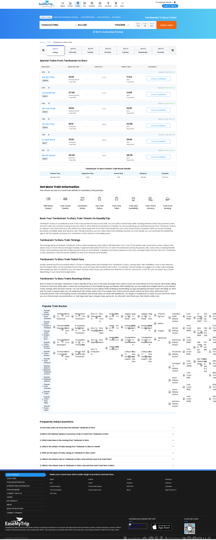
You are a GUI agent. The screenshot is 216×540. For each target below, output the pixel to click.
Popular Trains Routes (46, 353)
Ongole (156, 330)
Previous (43, 50)
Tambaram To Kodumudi (56, 316)
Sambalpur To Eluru (107, 338)
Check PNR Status (87, 17)
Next (172, 50)
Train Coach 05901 (184, 339)
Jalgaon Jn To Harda (123, 316)
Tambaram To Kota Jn (64, 341)
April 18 (73, 49)
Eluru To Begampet (90, 341)
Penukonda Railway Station (170, 354)
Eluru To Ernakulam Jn (90, 351)
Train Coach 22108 (184, 398)
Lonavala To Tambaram (74, 342)
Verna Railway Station (170, 392)
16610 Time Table (210, 339)
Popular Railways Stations (46, 379)
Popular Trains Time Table (46, 400)
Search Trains (46, 17)
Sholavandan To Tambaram (80, 342)
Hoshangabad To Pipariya (123, 326)
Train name (46, 67)
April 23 (161, 49)
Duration (99, 67)
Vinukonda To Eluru (114, 326)
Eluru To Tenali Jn (98, 317)
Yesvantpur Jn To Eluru (114, 348)
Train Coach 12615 (184, 375)
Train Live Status (103, 17)
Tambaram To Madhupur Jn (64, 355)
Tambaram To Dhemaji (64, 315)
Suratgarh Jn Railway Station (170, 367)
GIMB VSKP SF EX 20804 (202, 332)
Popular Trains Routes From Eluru (46, 335)
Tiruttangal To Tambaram (80, 328)
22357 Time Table (210, 316)
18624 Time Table (210, 375)
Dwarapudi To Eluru (114, 338)
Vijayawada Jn (156, 339)
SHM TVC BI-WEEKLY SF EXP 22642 (202, 365)
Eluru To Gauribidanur (98, 341)
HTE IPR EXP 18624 (202, 346)
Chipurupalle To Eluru (107, 348)
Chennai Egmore (156, 315)
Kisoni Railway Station (170, 380)
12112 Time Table (210, 363)
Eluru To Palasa (98, 330)
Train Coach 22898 (184, 363)
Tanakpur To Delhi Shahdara (123, 339)
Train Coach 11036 (184, 351)
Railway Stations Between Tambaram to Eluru (46, 370)
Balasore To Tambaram (74, 316)
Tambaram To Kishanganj (56, 342)
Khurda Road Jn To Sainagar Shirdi (131, 357)
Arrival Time (126, 67)
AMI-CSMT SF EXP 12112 (196, 347)
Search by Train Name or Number (66, 17)
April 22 (143, 49)
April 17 (55, 49)
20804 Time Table (210, 351)
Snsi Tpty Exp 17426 (202, 317)
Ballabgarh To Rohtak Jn (131, 328)
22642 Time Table (210, 398)
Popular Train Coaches (46, 386)
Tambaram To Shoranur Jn (64, 329)
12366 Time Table (210, 387)
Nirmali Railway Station (170, 330)
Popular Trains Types (46, 408)
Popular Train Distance (46, 361)
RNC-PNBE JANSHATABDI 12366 (196, 361)
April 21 (125, 49)
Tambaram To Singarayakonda (56, 326)
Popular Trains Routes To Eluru (46, 345)
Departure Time (74, 67)
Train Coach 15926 (184, 316)
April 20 (108, 49)
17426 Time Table (210, 328)
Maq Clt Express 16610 (196, 332)
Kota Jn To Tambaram (80, 315)
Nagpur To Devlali (131, 316)
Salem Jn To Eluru (107, 328)
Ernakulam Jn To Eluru (107, 316)
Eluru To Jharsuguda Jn (90, 316)
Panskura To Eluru (114, 315)
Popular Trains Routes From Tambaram (46, 314)
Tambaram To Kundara (56, 353)
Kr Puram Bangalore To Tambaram (74, 329)
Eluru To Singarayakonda (90, 329)
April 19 (90, 49)
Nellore (156, 323)
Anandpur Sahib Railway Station (170, 317)
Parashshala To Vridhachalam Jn (131, 341)
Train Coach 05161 (184, 387)
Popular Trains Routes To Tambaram (46, 325)
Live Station (116, 17)
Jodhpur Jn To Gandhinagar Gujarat (123, 355)
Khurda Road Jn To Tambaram (74, 354)
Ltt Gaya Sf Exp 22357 (196, 317)
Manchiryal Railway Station (170, 342)
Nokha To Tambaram (80, 353)
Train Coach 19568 (184, 328)
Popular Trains (46, 393)
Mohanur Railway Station (170, 403)
